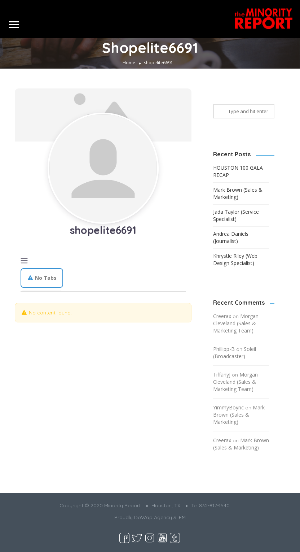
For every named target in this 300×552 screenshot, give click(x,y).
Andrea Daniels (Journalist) (230, 237)
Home (129, 62)
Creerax (222, 316)
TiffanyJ (221, 374)
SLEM (179, 517)
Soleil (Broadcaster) (234, 352)
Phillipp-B (224, 348)
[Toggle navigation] (24, 260)
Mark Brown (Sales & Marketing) (237, 193)
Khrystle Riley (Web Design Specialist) (235, 259)
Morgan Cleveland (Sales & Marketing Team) (236, 323)
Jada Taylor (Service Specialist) (236, 215)
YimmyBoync (228, 407)
